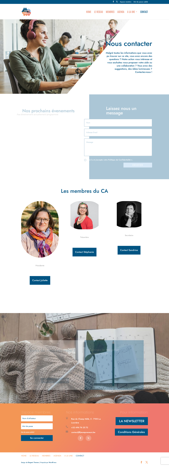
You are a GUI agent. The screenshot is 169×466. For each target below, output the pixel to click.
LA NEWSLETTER (131, 421)
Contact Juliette (40, 280)
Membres (110, 12)
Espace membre (125, 2)
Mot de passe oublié (141, 2)
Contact (144, 12)
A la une (131, 12)
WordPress (52, 462)
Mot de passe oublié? (27, 432)
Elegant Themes (33, 462)
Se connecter (37, 438)
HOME (88, 12)
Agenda (120, 12)
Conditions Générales (131, 432)
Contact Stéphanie (84, 252)
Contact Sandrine (129, 250)
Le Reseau (98, 12)
